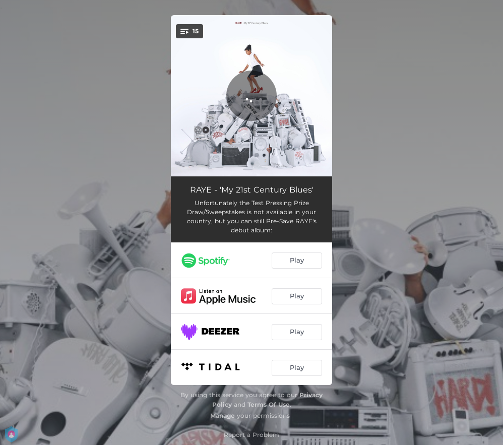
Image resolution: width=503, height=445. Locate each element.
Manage (222, 415)
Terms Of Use (268, 404)
